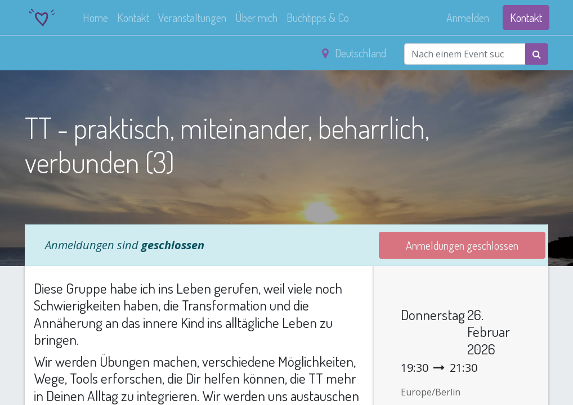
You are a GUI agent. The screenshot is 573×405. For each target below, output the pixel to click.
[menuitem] (96, 17)
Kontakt (525, 17)
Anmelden (466, 17)
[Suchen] (536, 54)
